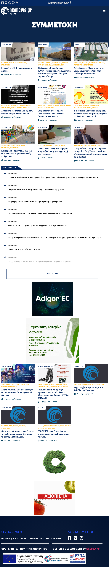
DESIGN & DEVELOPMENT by (76, 549)
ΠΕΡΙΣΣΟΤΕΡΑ (52, 274)
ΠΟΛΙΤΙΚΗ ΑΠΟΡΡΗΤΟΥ (33, 549)
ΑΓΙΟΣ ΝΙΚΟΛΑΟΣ (45, 366)
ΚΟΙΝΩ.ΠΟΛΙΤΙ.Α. (21, 145)
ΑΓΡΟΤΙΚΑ (85, 63)
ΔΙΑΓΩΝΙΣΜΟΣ (6, 384)
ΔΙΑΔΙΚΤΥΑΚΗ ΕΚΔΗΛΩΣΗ (82, 108)
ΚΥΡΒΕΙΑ (65, 63)
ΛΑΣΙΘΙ (41, 407)
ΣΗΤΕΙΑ (11, 63)
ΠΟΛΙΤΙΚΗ (79, 127)
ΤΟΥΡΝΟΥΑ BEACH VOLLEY (59, 386)
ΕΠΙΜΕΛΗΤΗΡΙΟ (65, 426)
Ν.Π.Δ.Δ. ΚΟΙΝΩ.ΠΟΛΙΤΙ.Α (55, 65)
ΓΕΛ (63, 145)
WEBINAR (95, 108)
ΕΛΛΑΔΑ (40, 426)
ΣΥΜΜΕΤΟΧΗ (5, 65)
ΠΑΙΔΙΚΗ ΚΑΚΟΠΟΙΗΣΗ (81, 105)
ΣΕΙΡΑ (99, 145)
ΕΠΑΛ (39, 145)
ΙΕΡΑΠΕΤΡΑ (6, 44)
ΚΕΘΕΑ (40, 384)
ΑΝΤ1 (85, 145)
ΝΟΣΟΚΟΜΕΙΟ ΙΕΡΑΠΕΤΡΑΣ (10, 105)
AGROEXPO (78, 65)
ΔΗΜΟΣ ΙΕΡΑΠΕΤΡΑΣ (45, 63)
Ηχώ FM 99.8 (8, 539)
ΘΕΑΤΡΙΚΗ (22, 426)
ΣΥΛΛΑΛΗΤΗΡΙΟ (25, 105)
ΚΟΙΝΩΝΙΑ (79, 87)
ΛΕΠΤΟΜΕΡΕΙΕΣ (88, 65)
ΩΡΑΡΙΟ (101, 63)
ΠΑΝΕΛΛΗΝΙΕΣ (47, 145)
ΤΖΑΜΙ (57, 105)
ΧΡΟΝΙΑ (15, 426)
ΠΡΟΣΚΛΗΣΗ (56, 63)
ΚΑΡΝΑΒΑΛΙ (5, 148)
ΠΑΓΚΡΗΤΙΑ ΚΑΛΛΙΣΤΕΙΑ (9, 386)
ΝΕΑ (10, 426)
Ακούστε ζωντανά (59, 2)
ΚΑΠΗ (17, 63)
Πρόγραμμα (54, 539)
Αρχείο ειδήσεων (31, 539)
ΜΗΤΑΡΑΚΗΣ (92, 145)
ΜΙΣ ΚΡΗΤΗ (16, 384)
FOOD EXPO (42, 428)
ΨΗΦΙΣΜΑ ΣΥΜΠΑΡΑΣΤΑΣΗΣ (21, 108)
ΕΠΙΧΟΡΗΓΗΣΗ (54, 426)
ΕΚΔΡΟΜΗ (22, 63)
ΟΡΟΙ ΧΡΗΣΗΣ (9, 549)
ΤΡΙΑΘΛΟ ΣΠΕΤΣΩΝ (98, 384)
